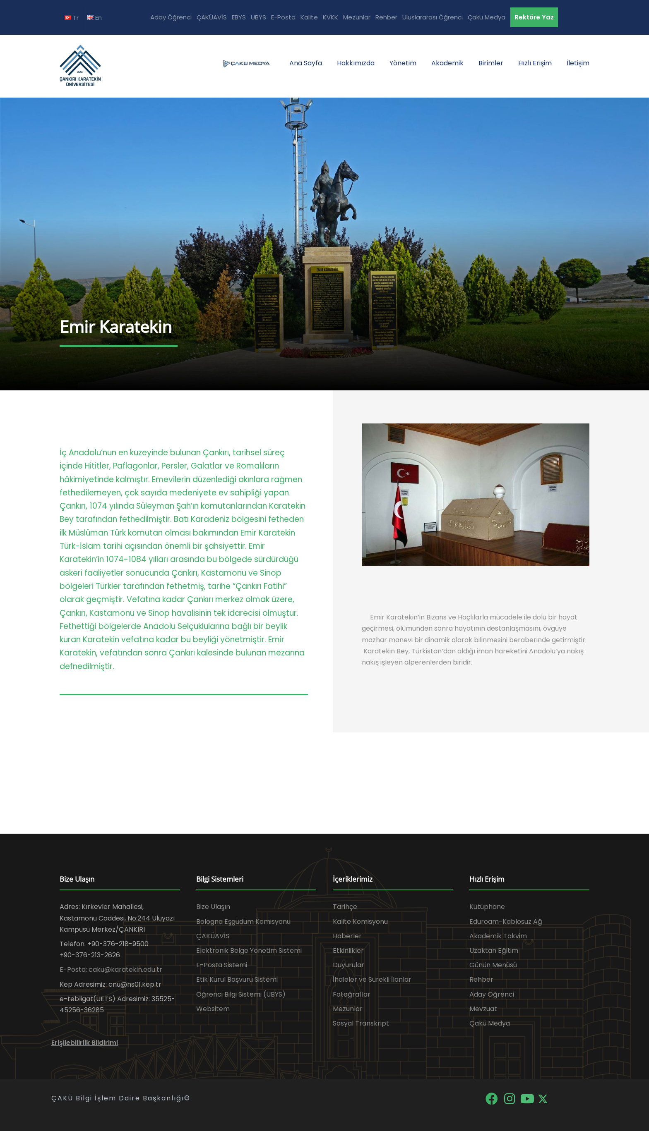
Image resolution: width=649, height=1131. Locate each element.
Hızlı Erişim (535, 63)
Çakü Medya (486, 17)
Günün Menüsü (493, 965)
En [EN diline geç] (94, 18)
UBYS (258, 17)
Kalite (309, 17)
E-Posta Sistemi (221, 965)
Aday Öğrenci (171, 17)
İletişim (578, 63)
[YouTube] (528, 1098)
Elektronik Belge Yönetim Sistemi (249, 950)
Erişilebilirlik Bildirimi (84, 1042)
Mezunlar (356, 17)
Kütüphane (487, 906)
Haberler (347, 936)
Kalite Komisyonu (360, 921)
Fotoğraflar (351, 994)
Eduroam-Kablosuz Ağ (505, 921)
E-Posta (283, 17)
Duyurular (348, 965)
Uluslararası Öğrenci (432, 17)
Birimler (490, 63)
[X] (543, 1098)
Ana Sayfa (305, 63)
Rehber (386, 17)
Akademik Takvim (498, 936)
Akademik (447, 63)
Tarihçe (345, 906)
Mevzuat (483, 1009)
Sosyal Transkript (361, 1023)
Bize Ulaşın (213, 906)
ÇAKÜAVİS (212, 17)
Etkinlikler (348, 950)
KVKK (330, 17)
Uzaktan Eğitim (493, 950)
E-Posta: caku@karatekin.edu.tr (111, 969)
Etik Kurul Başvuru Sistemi (237, 979)
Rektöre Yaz (534, 17)
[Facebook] (492, 1098)
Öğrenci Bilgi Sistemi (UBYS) (241, 994)
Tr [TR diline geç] (72, 18)
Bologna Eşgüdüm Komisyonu (243, 921)
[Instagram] (510, 1098)
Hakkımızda (356, 63)
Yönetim (402, 63)
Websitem (213, 1009)
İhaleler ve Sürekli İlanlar (372, 979)
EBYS (239, 17)
